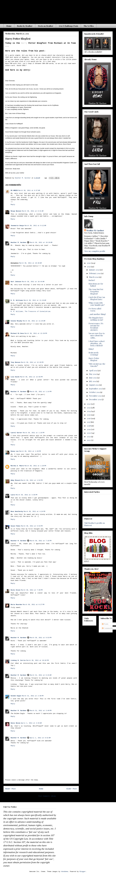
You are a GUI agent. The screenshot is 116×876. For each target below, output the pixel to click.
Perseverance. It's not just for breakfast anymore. (96, 326)
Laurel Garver (16, 433)
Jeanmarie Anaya (17, 225)
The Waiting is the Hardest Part (47, 11)
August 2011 (94, 385)
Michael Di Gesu (17, 333)
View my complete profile (94, 251)
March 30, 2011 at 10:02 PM (37, 660)
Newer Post (10, 789)
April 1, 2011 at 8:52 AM (40, 738)
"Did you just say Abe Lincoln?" (97, 365)
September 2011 (95, 388)
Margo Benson (16, 211)
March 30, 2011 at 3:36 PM (26, 495)
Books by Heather (24, 26)
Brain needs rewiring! (93, 353)
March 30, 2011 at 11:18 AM (35, 300)
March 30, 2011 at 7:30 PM (31, 590)
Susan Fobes (15, 526)
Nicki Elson (15, 590)
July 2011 (92, 381)
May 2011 (93, 374)
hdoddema (64, 871)
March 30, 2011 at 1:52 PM (31, 480)
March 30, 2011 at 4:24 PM (34, 511)
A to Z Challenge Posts (68, 26)
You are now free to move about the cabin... (97, 335)
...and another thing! (97, 314)
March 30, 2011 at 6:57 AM (29, 190)
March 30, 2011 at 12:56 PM (31, 377)
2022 (89, 440)
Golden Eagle (16, 696)
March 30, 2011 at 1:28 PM (30, 451)
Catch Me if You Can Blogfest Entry (97, 298)
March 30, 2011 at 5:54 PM (31, 526)
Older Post (71, 789)
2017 (89, 422)
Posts (105, 624)
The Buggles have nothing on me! (96, 318)
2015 (89, 415)
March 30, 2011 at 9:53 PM (40, 638)
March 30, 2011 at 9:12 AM (35, 225)
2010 (89, 263)
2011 (89, 266)
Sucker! (92, 280)
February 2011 (95, 273)
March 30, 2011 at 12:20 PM (36, 333)
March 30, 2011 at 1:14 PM (40, 391)
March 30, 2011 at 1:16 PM (33, 433)
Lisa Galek (15, 377)
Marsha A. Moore (17, 466)
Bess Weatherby (17, 511)
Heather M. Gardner (18, 242)
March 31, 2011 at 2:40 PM (32, 696)
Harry (24, 43)
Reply (13, 204)
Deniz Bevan (15, 723)
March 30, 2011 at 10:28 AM (41, 242)
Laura (13, 495)
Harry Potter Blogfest (94, 359)
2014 (89, 411)
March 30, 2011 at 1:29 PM (35, 466)
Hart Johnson (16, 282)
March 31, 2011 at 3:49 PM (40, 710)
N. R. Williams (17, 300)
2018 (89, 426)
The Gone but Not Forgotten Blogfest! (96, 291)
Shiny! (91, 349)
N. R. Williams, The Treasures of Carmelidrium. (31, 311)
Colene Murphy (16, 321)
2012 (89, 404)
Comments (107, 628)
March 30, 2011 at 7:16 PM (40, 541)
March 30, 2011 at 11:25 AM (34, 321)
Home (8, 26)
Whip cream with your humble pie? (97, 304)
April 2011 (93, 370)
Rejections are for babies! (96, 285)
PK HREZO (14, 190)
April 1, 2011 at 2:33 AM (31, 723)
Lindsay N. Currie (18, 660)
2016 (89, 418)
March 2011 (94, 277)
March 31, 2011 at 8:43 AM (40, 675)
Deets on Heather (45, 26)
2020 (89, 433)
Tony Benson (15, 362)
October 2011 (94, 392)
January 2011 (94, 270)
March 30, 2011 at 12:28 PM (32, 362)
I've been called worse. (95, 309)
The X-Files (89, 26)
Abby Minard (15, 480)
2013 (89, 407)
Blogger (83, 871)
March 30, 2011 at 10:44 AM (33, 282)
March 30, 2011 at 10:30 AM (30, 263)
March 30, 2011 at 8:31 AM (32, 211)
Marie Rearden (16, 604)
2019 (89, 429)
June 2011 (93, 377)
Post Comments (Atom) (47, 796)
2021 (89, 436)
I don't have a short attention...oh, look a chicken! (97, 343)
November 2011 (95, 396)
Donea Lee (15, 451)
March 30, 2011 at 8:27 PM (33, 604)
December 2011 (95, 399)
